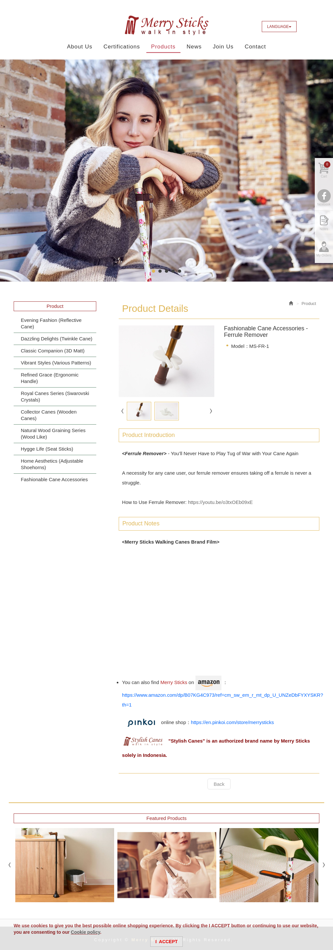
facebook (324, 207)
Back (219, 784)
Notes (324, 231)
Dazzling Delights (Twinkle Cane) (56, 338)
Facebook (306, 26)
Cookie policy (85, 932)
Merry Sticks (166, 25)
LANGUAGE (279, 26)
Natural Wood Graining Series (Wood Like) (53, 434)
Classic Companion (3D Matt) (53, 350)
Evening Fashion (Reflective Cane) (51, 323)
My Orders (324, 258)
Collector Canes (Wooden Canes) (48, 415)
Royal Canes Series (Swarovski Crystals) (55, 396)
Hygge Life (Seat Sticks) (47, 449)
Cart (325, 172)
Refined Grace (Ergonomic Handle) (50, 378)
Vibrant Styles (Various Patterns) (56, 362)
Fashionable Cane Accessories (54, 479)
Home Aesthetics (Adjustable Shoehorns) (52, 464)
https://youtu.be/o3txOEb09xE (220, 502)
